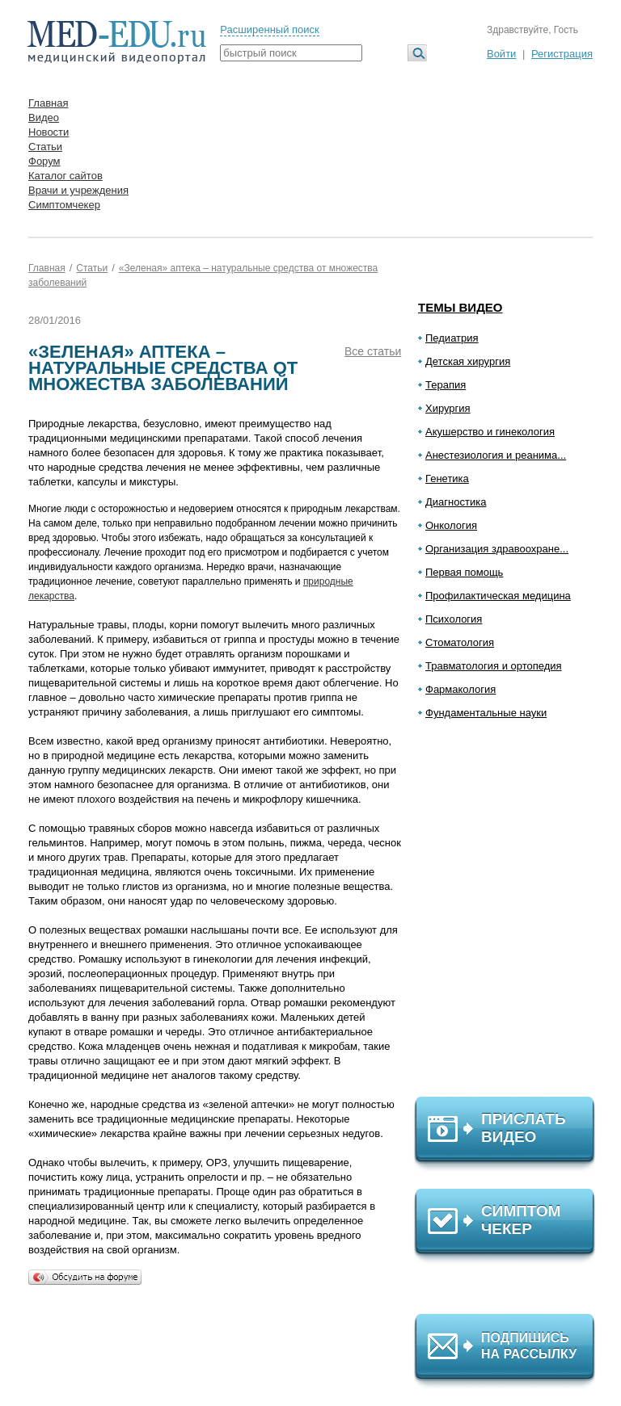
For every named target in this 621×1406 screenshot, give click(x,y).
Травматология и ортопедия (493, 666)
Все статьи (372, 351)
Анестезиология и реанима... (495, 455)
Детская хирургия (467, 361)
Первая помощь (464, 572)
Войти (501, 54)
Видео (43, 117)
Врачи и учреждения (78, 190)
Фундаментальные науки (486, 713)
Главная (48, 103)
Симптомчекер (64, 205)
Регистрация (562, 54)
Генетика (447, 478)
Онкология (451, 525)
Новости (48, 132)
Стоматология (459, 642)
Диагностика (455, 502)
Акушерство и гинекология (490, 432)
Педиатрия (452, 338)
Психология (453, 619)
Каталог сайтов (65, 176)
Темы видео (460, 307)
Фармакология (460, 689)
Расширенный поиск (269, 29)
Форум (44, 161)
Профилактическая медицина (498, 596)
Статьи (45, 147)
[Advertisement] (512, 915)
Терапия (445, 385)
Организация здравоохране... (496, 549)
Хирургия (448, 408)
